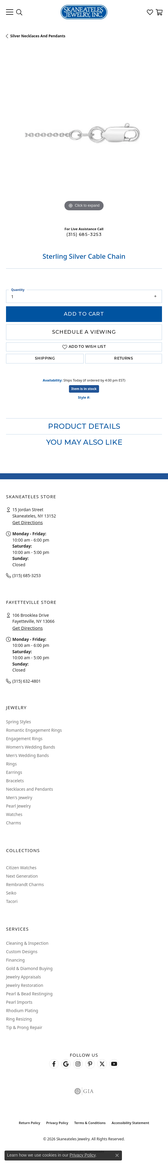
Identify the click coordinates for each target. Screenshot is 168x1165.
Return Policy (29, 1122)
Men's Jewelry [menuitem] (19, 797)
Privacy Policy (57, 1122)
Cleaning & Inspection (27, 943)
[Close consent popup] (117, 1155)
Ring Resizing (19, 1019)
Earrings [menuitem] (14, 772)
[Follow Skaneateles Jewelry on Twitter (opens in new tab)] (102, 1064)
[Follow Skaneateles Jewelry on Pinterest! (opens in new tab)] (90, 1064)
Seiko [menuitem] (11, 893)
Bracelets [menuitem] (15, 780)
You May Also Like (84, 442)
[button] (19, 12)
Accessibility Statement (130, 1122)
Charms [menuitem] (13, 823)
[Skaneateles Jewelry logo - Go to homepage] (84, 12)
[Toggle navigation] (9, 12)
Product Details (84, 426)
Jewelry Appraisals (23, 977)
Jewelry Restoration (24, 985)
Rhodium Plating (22, 1010)
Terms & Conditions (89, 1122)
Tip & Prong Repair (24, 1027)
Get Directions (27, 522)
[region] (84, 135)
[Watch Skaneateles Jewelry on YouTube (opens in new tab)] (114, 1064)
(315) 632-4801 (26, 681)
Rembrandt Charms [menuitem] (25, 884)
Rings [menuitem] (11, 764)
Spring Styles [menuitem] (18, 722)
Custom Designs (21, 951)
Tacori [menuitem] (11, 901)
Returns (123, 358)
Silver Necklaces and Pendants (37, 36)
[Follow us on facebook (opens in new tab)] (54, 1064)
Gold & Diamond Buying (29, 968)
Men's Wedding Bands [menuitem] (27, 755)
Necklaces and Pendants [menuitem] (29, 789)
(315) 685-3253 (84, 234)
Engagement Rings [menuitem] (24, 738)
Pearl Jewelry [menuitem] (18, 806)
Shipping (45, 358)
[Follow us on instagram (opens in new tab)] (78, 1064)
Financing (15, 960)
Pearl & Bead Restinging (29, 994)
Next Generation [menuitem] (22, 876)
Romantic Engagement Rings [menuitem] (34, 730)
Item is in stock (84, 388)
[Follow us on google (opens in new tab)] (66, 1064)
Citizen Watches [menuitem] (21, 867)
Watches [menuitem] (14, 814)
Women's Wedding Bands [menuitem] (30, 747)
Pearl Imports (19, 1002)
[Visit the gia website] (84, 1091)
